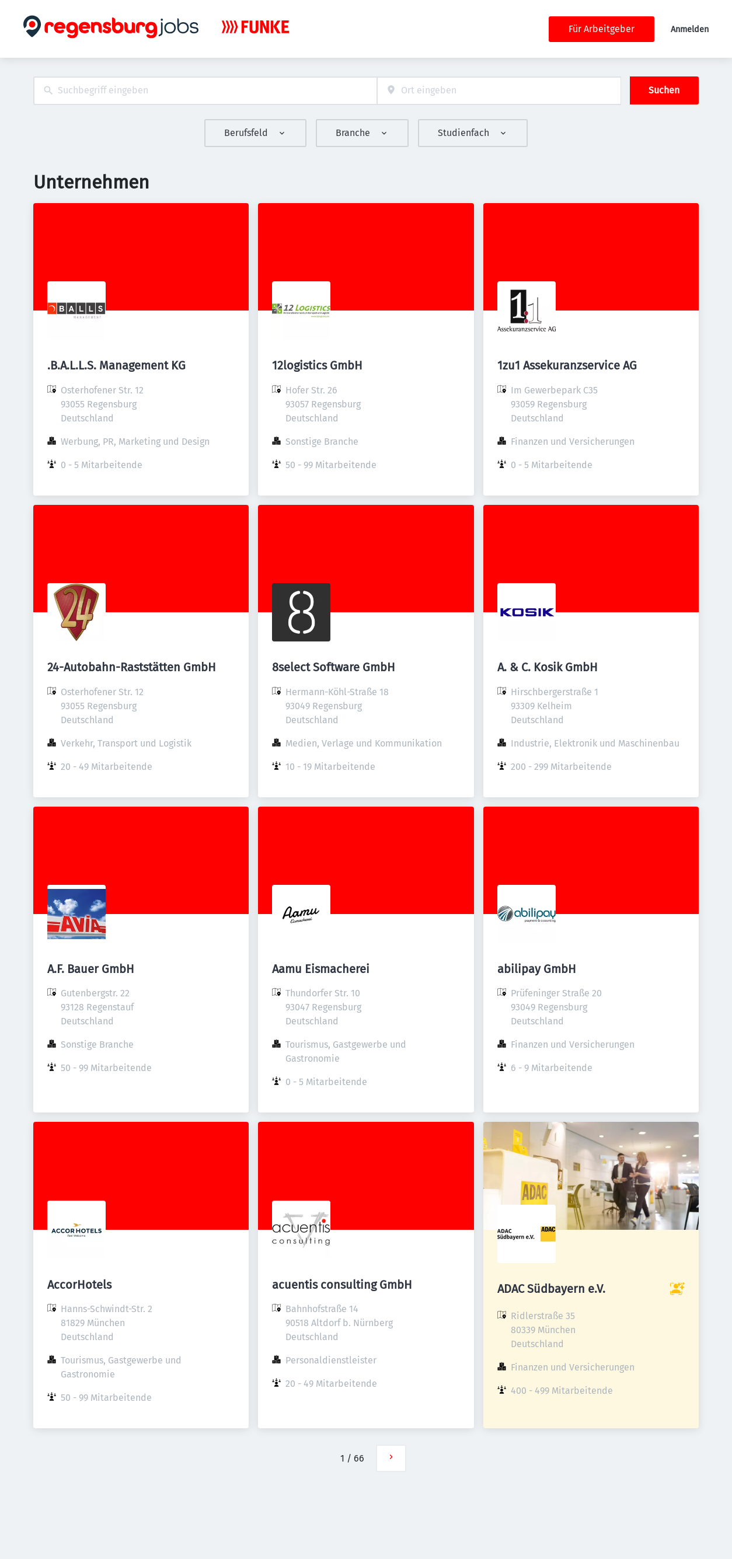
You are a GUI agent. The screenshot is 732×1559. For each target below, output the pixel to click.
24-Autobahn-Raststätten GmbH (131, 667)
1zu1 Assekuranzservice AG (567, 365)
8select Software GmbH (333, 667)
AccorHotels (79, 1285)
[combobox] (205, 90)
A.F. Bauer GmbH (90, 969)
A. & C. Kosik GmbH (547, 667)
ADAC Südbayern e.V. (551, 1289)
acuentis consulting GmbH (342, 1285)
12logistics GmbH (317, 365)
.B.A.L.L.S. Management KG (116, 365)
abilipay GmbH (536, 969)
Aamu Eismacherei (321, 969)
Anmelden (690, 29)
